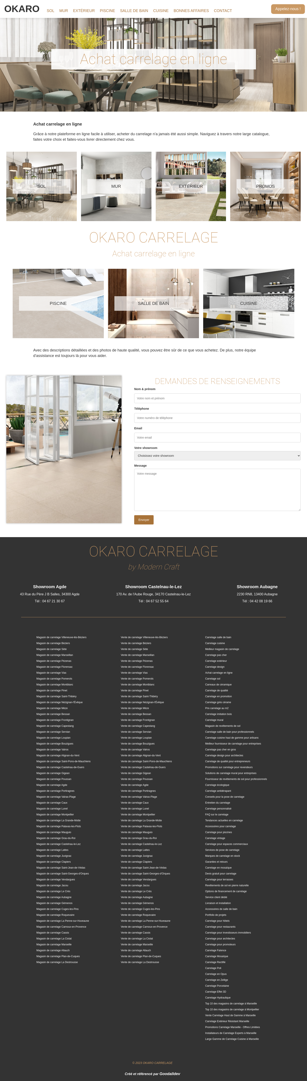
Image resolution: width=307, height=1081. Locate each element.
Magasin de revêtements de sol (223, 725)
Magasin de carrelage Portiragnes (55, 790)
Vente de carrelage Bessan (136, 714)
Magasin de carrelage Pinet (52, 690)
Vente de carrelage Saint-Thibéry (139, 696)
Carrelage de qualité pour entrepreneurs (227, 761)
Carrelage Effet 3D (215, 991)
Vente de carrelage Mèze (135, 708)
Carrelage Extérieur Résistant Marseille (227, 1021)
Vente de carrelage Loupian (136, 737)
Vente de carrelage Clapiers (136, 861)
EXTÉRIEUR (84, 11)
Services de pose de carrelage (222, 850)
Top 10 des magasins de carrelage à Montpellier (232, 1009)
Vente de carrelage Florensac (137, 666)
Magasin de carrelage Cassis (53, 932)
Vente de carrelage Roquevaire (138, 914)
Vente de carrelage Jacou (135, 885)
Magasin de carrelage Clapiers (54, 861)
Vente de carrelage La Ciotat (137, 938)
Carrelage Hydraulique (218, 997)
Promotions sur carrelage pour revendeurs (229, 767)
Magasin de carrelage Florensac (55, 666)
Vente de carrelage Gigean (136, 773)
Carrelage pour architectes (220, 938)
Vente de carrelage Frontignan (138, 720)
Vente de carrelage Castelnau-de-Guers (143, 767)
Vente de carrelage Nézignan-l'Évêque (142, 702)
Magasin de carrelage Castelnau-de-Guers (60, 767)
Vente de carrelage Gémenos (137, 903)
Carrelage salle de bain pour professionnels (229, 731)
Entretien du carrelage (217, 802)
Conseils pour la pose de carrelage (224, 796)
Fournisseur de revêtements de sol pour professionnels (236, 779)
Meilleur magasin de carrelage (222, 649)
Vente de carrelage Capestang (138, 725)
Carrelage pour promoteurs (220, 944)
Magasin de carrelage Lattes (52, 850)
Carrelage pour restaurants (220, 926)
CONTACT (223, 11)
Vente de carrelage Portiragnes (138, 790)
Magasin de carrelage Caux (52, 802)
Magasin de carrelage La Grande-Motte (59, 820)
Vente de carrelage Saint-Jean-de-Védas (144, 867)
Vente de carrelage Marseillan (137, 655)
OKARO (22, 8)
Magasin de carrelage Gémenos (55, 903)
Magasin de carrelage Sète (52, 649)
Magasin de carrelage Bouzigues (55, 743)
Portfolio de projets (215, 914)
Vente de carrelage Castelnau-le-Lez (141, 844)
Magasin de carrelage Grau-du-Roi (56, 838)
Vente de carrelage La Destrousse (140, 962)
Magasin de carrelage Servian (53, 731)
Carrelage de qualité (216, 690)
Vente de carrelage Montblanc (137, 684)
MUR (63, 11)
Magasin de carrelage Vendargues (56, 879)
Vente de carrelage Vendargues (138, 879)
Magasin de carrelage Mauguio (54, 832)
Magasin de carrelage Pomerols (54, 678)
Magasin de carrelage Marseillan (55, 655)
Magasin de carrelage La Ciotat (54, 938)
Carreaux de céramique (218, 684)
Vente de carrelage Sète (134, 649)
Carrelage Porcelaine (217, 985)
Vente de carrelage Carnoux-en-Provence (144, 926)
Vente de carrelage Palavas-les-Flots (141, 826)
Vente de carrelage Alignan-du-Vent (141, 755)
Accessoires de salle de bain (221, 909)
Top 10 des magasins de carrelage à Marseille (231, 1003)
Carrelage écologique (217, 785)
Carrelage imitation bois (218, 714)
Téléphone (141, 408)
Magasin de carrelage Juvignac (54, 855)
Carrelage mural (214, 720)
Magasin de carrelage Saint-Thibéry (57, 696)
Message (140, 465)
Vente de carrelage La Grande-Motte (141, 820)
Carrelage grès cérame (218, 702)
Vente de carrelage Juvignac (137, 855)
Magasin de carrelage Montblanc (55, 684)
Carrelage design (215, 666)
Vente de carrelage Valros (135, 749)
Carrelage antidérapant (218, 790)
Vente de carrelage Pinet (135, 690)
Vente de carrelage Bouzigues (138, 743)
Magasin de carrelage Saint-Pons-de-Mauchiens (64, 761)
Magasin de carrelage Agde (52, 785)
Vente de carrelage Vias (134, 672)
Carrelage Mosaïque (216, 956)
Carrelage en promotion (218, 696)
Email (138, 428)
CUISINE (161, 11)
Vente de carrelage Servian (136, 731)
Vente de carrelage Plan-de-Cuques (141, 956)
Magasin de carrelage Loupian (53, 737)
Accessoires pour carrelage (220, 826)
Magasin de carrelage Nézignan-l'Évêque (60, 702)
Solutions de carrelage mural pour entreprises (231, 773)
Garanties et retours (216, 861)
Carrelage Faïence (215, 950)
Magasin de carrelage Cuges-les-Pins (58, 909)
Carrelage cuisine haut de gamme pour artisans (232, 737)
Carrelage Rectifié (215, 962)
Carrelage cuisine (215, 643)
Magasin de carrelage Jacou (52, 885)
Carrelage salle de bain (218, 637)
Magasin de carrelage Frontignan (55, 720)
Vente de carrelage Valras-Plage (139, 796)
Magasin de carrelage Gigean (53, 773)
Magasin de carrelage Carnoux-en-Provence (61, 926)
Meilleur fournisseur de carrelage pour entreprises (233, 743)
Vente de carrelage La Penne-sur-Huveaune (145, 920)
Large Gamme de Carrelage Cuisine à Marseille (232, 1039)
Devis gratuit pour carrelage (220, 873)
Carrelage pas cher (216, 655)
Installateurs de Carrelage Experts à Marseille (231, 1033)
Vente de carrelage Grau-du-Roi (139, 838)
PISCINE (107, 11)
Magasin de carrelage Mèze (52, 708)
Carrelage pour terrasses (219, 879)
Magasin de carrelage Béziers (53, 643)
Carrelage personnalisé (218, 808)
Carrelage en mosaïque (218, 867)
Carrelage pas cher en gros (220, 749)
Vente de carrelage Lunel (135, 808)
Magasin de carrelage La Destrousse (57, 962)
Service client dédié (216, 897)
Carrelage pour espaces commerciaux (226, 844)
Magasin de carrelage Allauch (53, 950)
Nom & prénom (144, 389)
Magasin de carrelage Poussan (54, 779)
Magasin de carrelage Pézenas (54, 660)
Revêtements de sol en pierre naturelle (227, 885)
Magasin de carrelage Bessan (53, 714)
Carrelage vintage (215, 838)
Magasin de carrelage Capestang (55, 725)
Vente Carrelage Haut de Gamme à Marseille (230, 1015)
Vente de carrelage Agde (135, 785)
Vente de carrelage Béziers (136, 643)
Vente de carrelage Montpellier (138, 814)
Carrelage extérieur (216, 660)
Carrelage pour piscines (218, 832)
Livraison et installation (218, 903)
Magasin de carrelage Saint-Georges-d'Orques (63, 873)
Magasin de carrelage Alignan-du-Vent (58, 755)
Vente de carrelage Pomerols (137, 678)
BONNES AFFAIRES (191, 11)
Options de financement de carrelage (226, 891)
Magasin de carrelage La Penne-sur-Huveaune (63, 920)
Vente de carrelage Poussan (137, 779)
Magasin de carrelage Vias (51, 672)
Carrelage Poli (213, 968)
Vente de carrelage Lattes (135, 850)
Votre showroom (145, 448)
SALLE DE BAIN (134, 11)
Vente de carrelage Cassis (135, 932)
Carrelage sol (212, 678)
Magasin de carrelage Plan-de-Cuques (58, 956)
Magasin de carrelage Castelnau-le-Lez (59, 844)
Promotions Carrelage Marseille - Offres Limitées (232, 1027)
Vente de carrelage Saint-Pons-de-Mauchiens (146, 761)
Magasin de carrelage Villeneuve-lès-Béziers (62, 637)
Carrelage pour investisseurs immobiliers (228, 932)
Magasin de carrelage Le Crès (53, 891)
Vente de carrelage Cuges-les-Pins (140, 909)
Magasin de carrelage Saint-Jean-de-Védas (61, 867)
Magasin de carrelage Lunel (52, 808)
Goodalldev (170, 1074)
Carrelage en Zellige (216, 979)
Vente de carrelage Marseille (137, 944)
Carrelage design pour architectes (224, 755)
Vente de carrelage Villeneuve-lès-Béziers (144, 637)
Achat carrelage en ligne (219, 672)
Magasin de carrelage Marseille (54, 944)
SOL (50, 11)
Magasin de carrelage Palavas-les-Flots (59, 826)
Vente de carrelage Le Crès (136, 891)
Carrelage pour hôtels (217, 920)
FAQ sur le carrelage (217, 814)
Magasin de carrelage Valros (53, 749)
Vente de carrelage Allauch (136, 950)
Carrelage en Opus (216, 974)
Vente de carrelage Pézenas (137, 660)
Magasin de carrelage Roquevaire (55, 914)
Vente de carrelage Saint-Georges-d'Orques (145, 873)
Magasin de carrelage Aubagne (54, 897)
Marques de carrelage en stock (222, 855)
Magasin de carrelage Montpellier (55, 814)
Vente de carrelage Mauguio (137, 832)
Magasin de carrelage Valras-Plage (56, 796)
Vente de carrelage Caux (135, 802)
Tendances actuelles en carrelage (224, 820)
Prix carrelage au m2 (217, 708)
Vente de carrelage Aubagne (137, 897)
